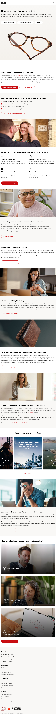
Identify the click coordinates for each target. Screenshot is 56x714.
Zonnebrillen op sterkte (6, 661)
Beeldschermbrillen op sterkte (8, 656)
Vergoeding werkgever (8, 22)
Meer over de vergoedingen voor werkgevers (13, 367)
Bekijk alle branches (28, 473)
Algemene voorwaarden (6, 694)
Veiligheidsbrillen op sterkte (7, 654)
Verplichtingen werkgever (25, 22)
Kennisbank (3, 667)
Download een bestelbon (7, 687)
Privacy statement (5, 696)
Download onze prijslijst (8, 236)
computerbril (18, 75)
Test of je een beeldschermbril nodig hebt (12, 113)
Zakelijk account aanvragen (9, 87)
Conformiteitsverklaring (6, 701)
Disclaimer (3, 698)
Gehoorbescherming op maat (8, 659)
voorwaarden (30, 412)
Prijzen (38, 22)
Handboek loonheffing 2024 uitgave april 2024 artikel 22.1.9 (17, 422)
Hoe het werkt (4, 670)
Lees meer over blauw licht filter (10, 313)
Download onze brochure (7, 685)
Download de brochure (27, 87)
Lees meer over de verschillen (10, 262)
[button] (53, 2)
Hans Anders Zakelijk (6, 672)
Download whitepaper (6, 681)
